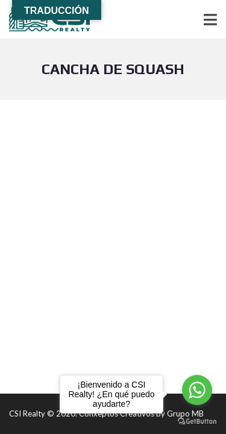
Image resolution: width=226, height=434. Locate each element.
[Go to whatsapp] (197, 390)
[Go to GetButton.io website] (197, 422)
